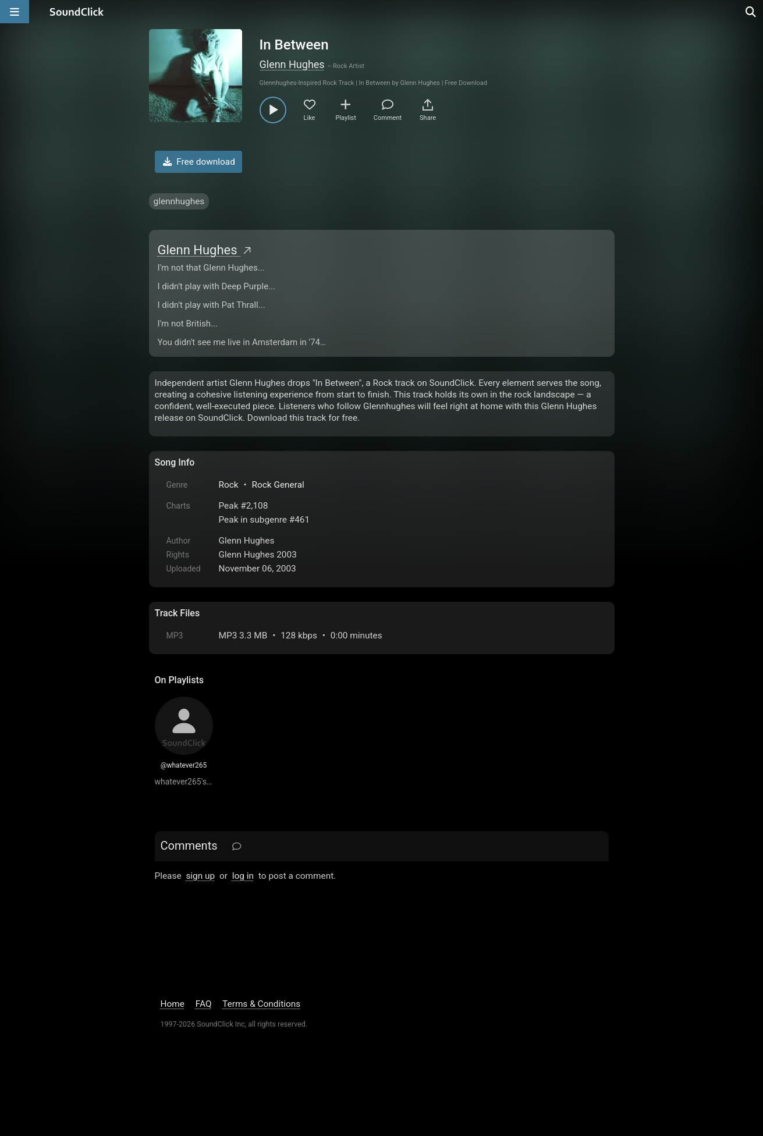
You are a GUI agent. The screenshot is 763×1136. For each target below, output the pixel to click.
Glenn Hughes (292, 64)
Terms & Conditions (261, 1004)
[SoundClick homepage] (76, 12)
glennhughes (179, 201)
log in (243, 876)
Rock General (277, 485)
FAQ (204, 1004)
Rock (229, 485)
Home (172, 1004)
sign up (200, 876)
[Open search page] (751, 11)
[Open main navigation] (14, 11)
